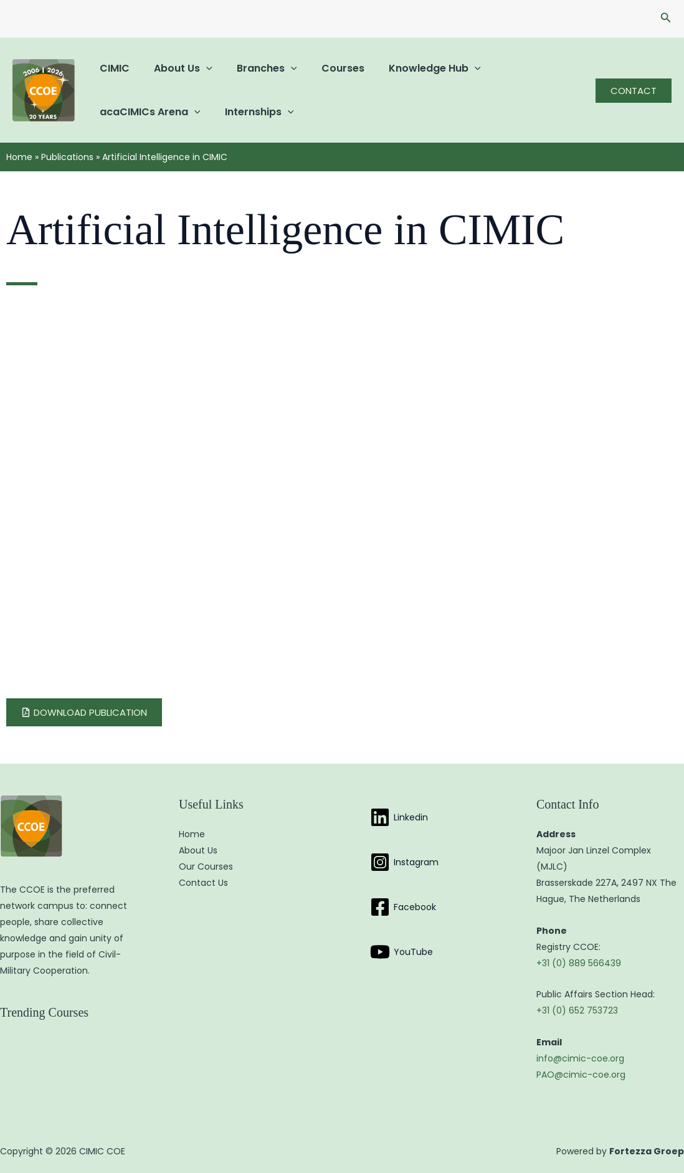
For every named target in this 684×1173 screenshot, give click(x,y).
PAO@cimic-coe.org (580, 1074)
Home (19, 157)
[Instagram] (404, 862)
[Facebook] (403, 907)
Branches (256, 68)
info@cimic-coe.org (580, 1058)
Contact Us (203, 882)
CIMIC (112, 68)
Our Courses (206, 866)
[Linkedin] (399, 817)
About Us (176, 68)
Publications (67, 157)
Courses (326, 68)
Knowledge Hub (414, 68)
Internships (252, 112)
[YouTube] (401, 951)
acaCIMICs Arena (147, 112)
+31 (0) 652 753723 (577, 1010)
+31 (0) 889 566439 (578, 963)
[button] (666, 18)
